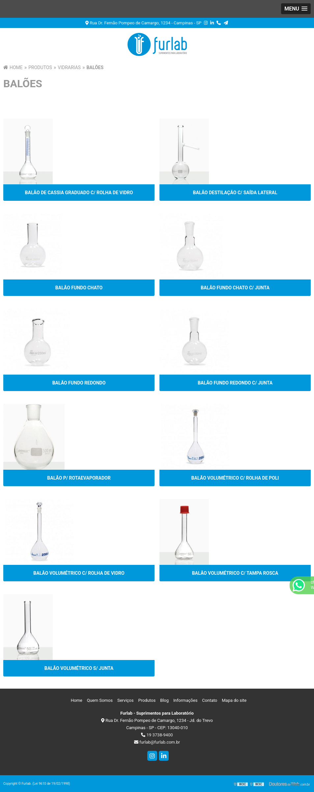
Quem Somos (100, 700)
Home (76, 700)
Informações (185, 700)
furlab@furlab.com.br (157, 742)
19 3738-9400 (157, 734)
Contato (209, 700)
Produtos (147, 700)
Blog (164, 700)
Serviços (125, 700)
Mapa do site (234, 700)
